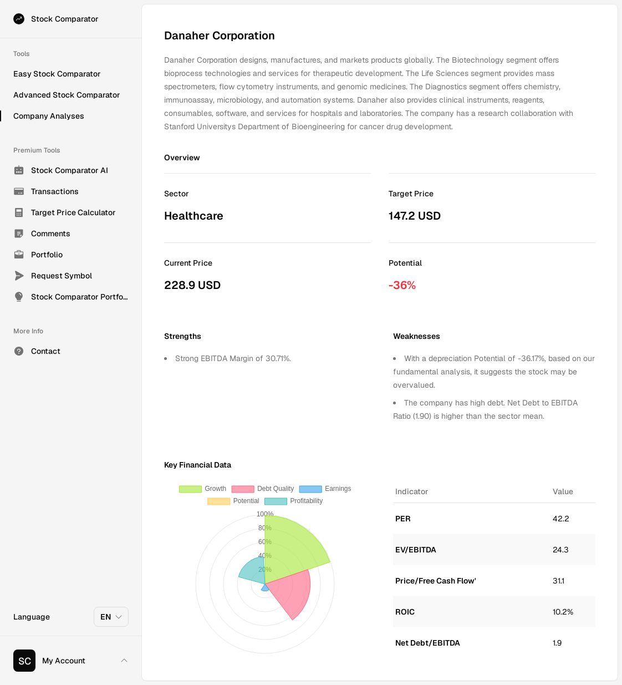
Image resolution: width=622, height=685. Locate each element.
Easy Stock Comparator (57, 74)
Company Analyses (48, 116)
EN (111, 617)
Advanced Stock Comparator (66, 95)
